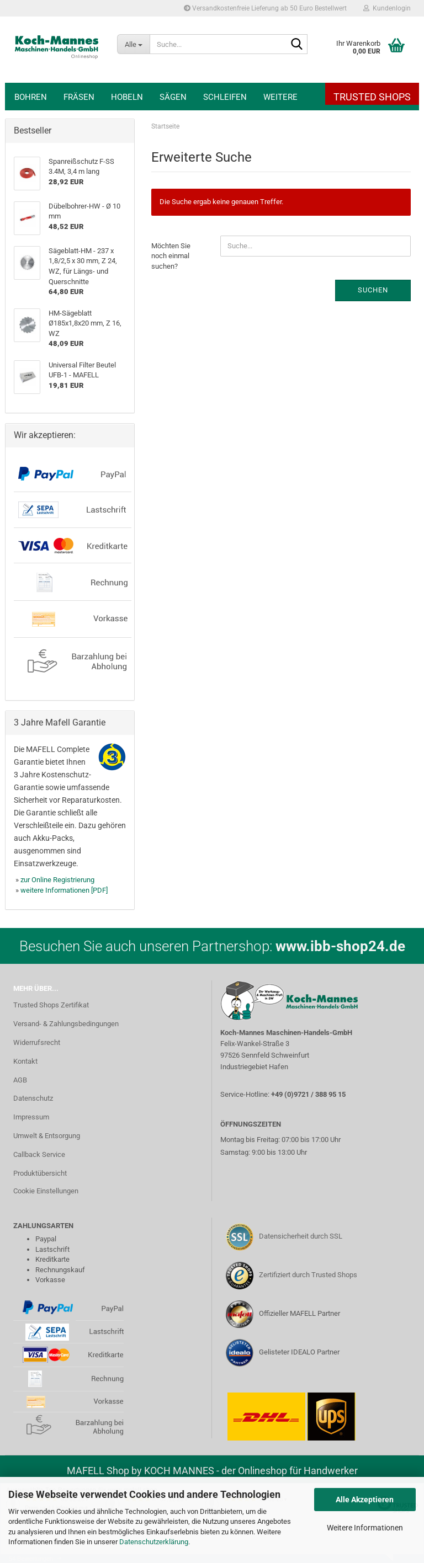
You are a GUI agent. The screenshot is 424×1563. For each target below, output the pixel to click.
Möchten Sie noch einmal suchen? (170, 256)
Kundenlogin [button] (387, 8)
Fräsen (78, 97)
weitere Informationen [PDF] (64, 890)
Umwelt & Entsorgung (46, 1136)
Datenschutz (33, 1098)
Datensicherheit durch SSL (300, 1236)
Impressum (31, 1117)
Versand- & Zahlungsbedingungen (66, 1024)
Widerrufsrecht (36, 1042)
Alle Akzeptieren (365, 1499)
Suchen (373, 290)
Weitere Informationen (365, 1527)
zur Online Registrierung (57, 880)
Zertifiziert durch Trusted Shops (308, 1275)
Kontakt (25, 1061)
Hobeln (127, 97)
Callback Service (39, 1154)
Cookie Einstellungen (45, 1191)
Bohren (30, 97)
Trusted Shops (372, 97)
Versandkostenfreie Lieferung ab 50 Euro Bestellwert (265, 8)
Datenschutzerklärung (153, 1542)
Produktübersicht (40, 1173)
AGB (20, 1080)
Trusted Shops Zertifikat (51, 1005)
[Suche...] (133, 44)
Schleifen (225, 97)
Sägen (173, 97)
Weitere (280, 97)
